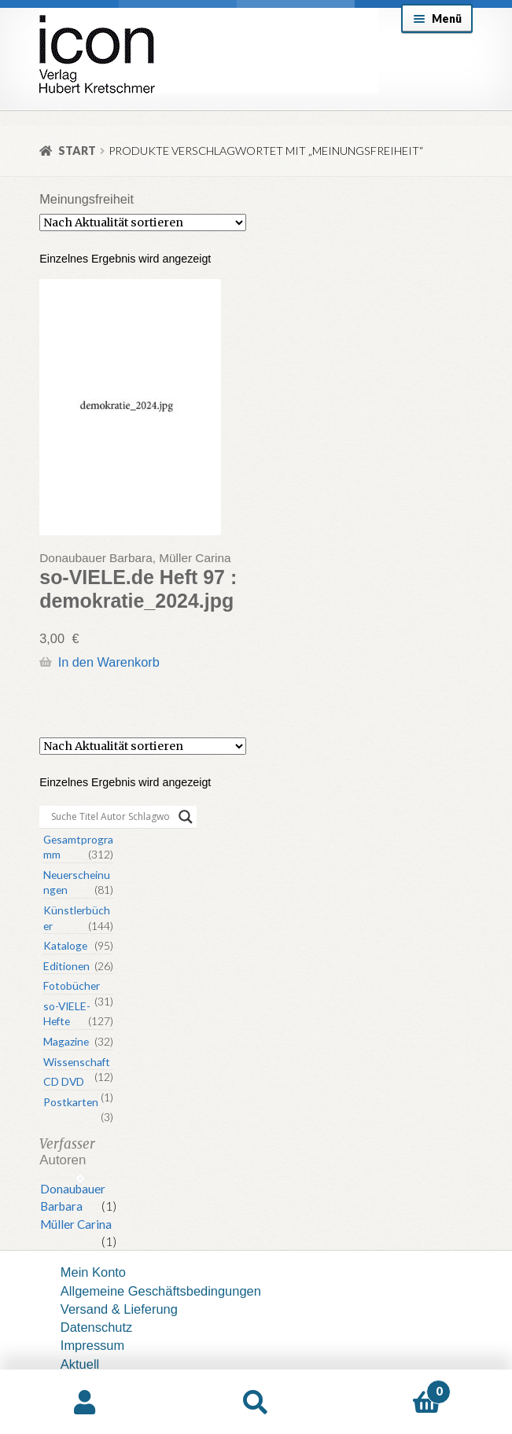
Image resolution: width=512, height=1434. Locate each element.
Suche (256, 1402)
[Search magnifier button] (186, 817)
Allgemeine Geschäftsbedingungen (161, 1291)
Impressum (92, 1345)
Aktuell (80, 1364)
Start (77, 150)
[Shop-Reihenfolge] (142, 222)
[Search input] (111, 817)
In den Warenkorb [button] (109, 662)
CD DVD (63, 1081)
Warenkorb (396, 1387)
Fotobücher (71, 985)
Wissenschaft (76, 1061)
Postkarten (70, 1102)
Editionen (66, 966)
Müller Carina (76, 1224)
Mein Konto (93, 1272)
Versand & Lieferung (119, 1309)
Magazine (66, 1041)
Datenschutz (96, 1327)
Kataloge (65, 945)
